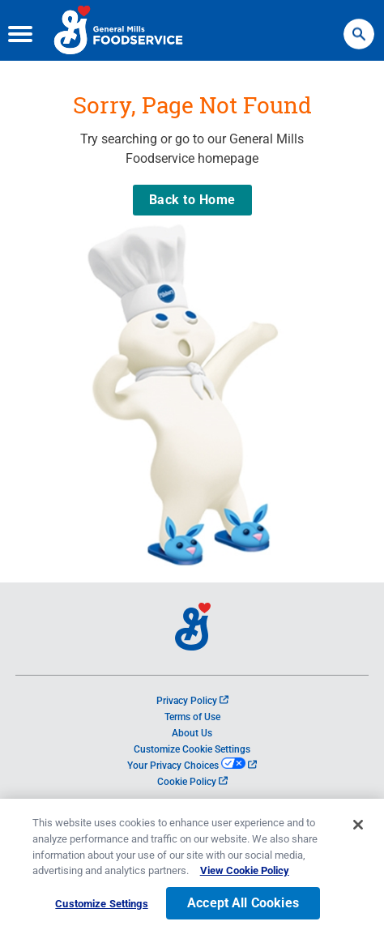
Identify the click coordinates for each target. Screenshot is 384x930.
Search (358, 26)
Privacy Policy (192, 700)
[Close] (358, 843)
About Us (192, 733)
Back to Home (192, 199)
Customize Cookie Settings (192, 749)
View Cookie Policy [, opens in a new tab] (244, 889)
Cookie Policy (192, 781)
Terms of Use (192, 717)
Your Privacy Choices (191, 765)
